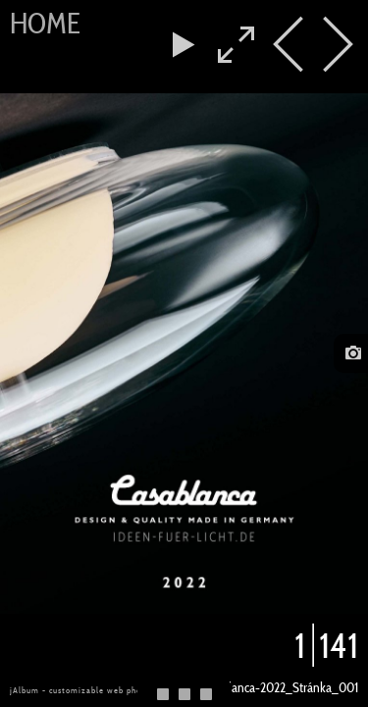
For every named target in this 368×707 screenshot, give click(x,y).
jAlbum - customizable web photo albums (96, 690)
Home (45, 23)
